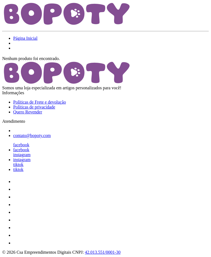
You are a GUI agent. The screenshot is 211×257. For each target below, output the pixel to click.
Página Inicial (25, 38)
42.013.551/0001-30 (103, 252)
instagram (21, 154)
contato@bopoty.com (32, 135)
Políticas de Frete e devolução (39, 102)
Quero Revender (27, 112)
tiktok (18, 164)
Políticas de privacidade (34, 107)
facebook (21, 144)
